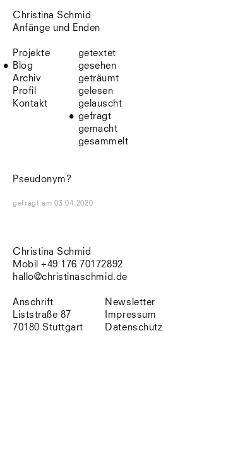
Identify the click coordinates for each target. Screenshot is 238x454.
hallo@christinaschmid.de (70, 277)
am (67, 203)
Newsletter (130, 302)
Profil (24, 91)
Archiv (27, 78)
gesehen (97, 66)
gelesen (96, 91)
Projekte (31, 53)
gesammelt (103, 141)
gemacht (98, 129)
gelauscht (100, 103)
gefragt (95, 116)
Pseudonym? (42, 179)
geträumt (98, 78)
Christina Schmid (52, 252)
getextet (97, 53)
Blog (23, 66)
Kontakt (30, 103)
